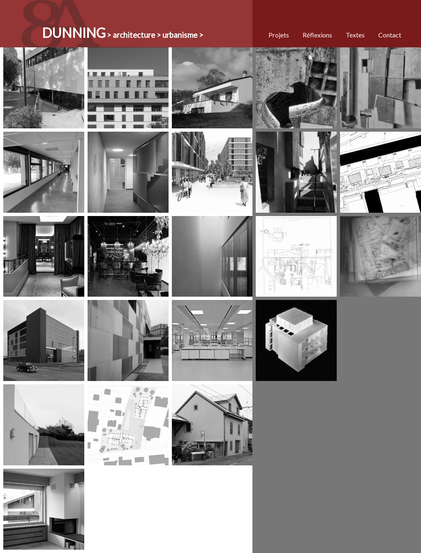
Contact (389, 35)
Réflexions (317, 35)
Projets (278, 35)
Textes (355, 35)
